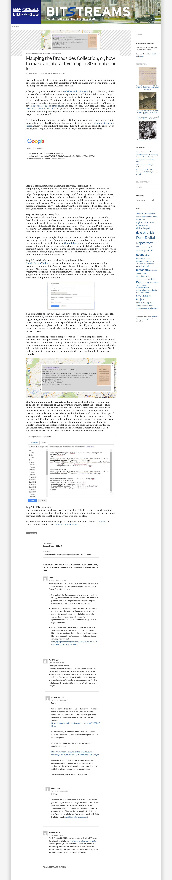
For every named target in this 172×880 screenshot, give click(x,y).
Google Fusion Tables (37, 263)
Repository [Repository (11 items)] (143, 282)
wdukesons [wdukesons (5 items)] (152, 308)
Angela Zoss (55, 788)
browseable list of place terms (48, 106)
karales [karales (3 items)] (138, 266)
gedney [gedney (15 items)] (141, 254)
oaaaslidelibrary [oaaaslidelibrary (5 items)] (143, 276)
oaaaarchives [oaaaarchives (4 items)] (141, 273)
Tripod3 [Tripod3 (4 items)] (139, 305)
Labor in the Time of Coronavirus (147, 140)
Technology (56, 54)
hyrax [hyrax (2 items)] (148, 258)
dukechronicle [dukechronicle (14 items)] (145, 232)
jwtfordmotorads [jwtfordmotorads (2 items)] (149, 263)
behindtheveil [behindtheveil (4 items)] (152, 216)
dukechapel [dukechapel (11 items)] (143, 228)
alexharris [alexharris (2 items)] (139, 216)
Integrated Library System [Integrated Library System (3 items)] (145, 261)
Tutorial (102, 521)
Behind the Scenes (33, 54)
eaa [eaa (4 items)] (137, 247)
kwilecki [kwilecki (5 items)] (145, 266)
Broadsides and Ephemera (74, 91)
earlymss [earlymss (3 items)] (142, 247)
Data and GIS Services (65, 524)
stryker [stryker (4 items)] (139, 303)
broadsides (32, 533)
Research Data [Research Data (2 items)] (154, 283)
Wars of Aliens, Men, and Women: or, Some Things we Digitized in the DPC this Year (147, 112)
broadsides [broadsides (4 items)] (140, 219)
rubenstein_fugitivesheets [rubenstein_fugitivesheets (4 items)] (146, 290)
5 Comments (60, 74)
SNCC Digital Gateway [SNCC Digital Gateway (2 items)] (142, 292)
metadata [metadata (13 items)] (142, 269)
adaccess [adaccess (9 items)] (144, 213)
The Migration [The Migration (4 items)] (147, 303)
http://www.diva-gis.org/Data (84, 841)
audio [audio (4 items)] (144, 216)
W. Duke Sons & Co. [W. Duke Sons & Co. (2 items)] (141, 308)
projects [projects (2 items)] (151, 279)
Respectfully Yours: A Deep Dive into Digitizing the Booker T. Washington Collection (147, 87)
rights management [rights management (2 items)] (141, 285)
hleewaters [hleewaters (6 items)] (141, 258)
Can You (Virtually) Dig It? (71, 544)
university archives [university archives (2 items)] (147, 305)
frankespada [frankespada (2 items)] (139, 250)
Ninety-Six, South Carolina (41, 108)
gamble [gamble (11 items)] (148, 250)
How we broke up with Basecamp (146, 152)
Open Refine (70, 243)
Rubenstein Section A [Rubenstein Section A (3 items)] (143, 288)
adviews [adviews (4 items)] (152, 213)
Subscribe (15, 27)
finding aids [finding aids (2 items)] (149, 247)
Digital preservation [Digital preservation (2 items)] (142, 225)
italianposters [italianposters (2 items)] (140, 263)
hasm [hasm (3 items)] (148, 255)
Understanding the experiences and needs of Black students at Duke (148, 118)
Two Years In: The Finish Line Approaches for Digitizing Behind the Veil (146, 172)
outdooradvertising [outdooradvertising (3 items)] (142, 279)
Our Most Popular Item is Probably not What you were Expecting (71, 553)
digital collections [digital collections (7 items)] (145, 222)
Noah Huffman (46, 74)
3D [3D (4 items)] (137, 213)
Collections (45, 54)
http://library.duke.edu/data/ (75, 817)
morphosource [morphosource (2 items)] (153, 270)
